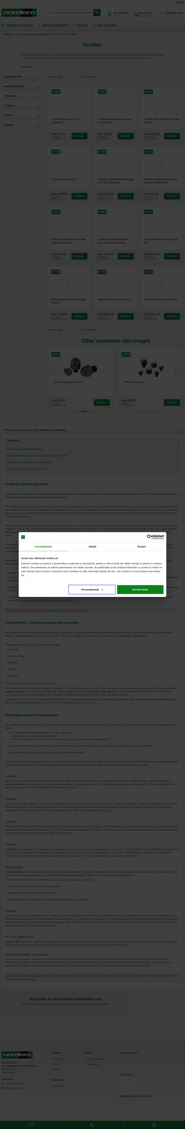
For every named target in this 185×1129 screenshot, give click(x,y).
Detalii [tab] (92, 546)
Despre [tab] (141, 546)
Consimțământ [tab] (43, 546)
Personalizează (92, 589)
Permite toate (140, 589)
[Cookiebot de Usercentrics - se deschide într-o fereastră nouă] (149, 537)
